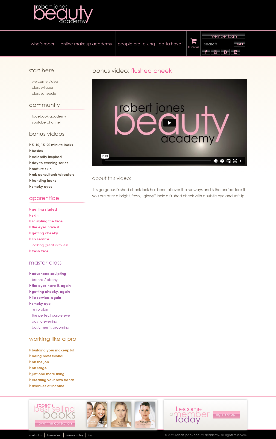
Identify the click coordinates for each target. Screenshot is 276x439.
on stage (39, 367)
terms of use (62, 433)
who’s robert (43, 42)
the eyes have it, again (51, 284)
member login (224, 34)
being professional (47, 355)
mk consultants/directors (53, 173)
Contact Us (38, 433)
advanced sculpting (49, 273)
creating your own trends (53, 379)
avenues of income (48, 385)
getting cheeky (45, 232)
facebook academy (49, 115)
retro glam (40, 308)
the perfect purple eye (51, 314)
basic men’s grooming (50, 326)
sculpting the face (47, 220)
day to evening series (50, 161)
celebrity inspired (47, 155)
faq (110, 433)
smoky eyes (42, 185)
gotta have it (172, 42)
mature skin (42, 167)
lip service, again (46, 296)
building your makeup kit (53, 349)
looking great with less (50, 244)
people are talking (136, 42)
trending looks (44, 179)
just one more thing (48, 373)
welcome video (45, 80)
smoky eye (41, 302)
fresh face (40, 250)
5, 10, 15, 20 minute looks (52, 144)
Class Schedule (44, 92)
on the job (40, 361)
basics (37, 149)
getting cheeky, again (51, 290)
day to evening (44, 320)
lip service (40, 238)
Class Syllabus (42, 86)
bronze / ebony (45, 278)
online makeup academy (86, 42)
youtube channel (46, 121)
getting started (44, 208)
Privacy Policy (90, 433)
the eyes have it (45, 226)
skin (35, 214)
